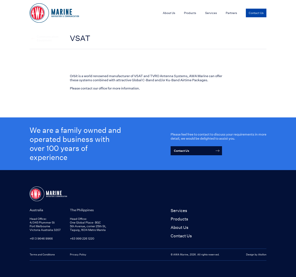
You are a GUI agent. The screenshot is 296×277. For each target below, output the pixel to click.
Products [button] (179, 218)
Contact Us (181, 235)
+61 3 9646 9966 (41, 238)
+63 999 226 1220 (82, 238)
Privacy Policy (78, 254)
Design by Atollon (256, 254)
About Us (179, 227)
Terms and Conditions (42, 254)
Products (190, 13)
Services (179, 210)
